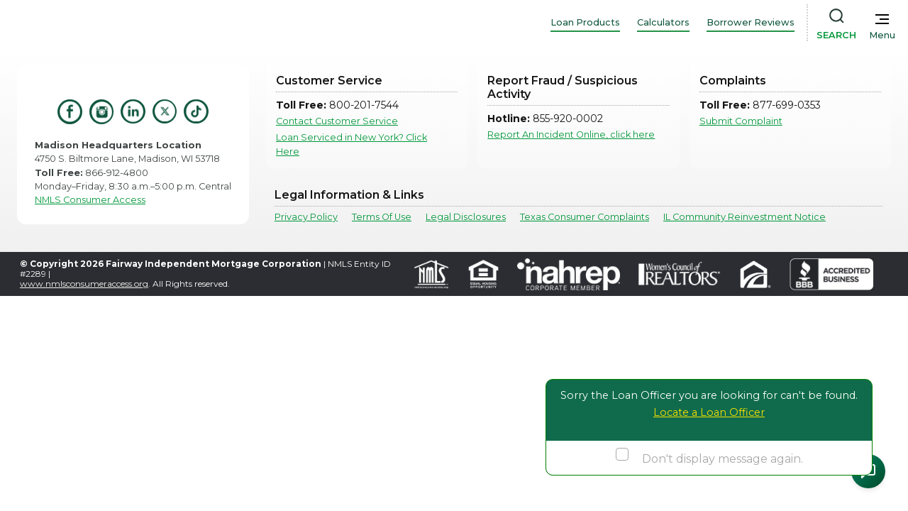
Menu (882, 35)
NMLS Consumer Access (90, 199)
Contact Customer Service (337, 121)
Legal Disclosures (466, 216)
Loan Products (585, 22)
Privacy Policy (306, 216)
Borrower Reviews (750, 22)
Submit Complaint (740, 121)
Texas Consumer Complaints (584, 216)
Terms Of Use (381, 216)
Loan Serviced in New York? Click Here (351, 144)
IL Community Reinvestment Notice (744, 216)
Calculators (663, 22)
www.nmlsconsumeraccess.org (84, 283)
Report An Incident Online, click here (571, 134)
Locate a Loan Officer (709, 412)
